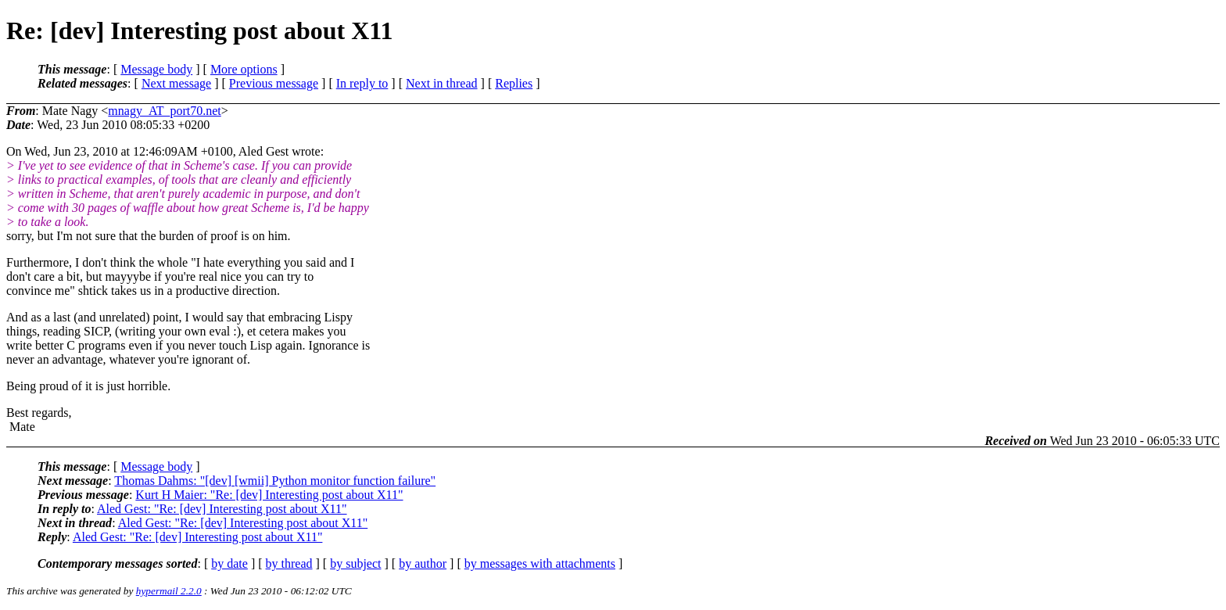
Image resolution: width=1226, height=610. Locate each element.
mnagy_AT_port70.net (164, 110)
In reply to (362, 83)
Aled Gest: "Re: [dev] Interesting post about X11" (222, 508)
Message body (156, 69)
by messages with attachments (539, 563)
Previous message (273, 83)
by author (422, 563)
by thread (289, 563)
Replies (513, 83)
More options (244, 69)
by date (229, 563)
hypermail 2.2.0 (169, 591)
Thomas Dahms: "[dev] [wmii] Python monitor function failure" (275, 480)
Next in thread (442, 83)
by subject (355, 563)
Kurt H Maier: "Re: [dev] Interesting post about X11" (269, 494)
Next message (176, 83)
